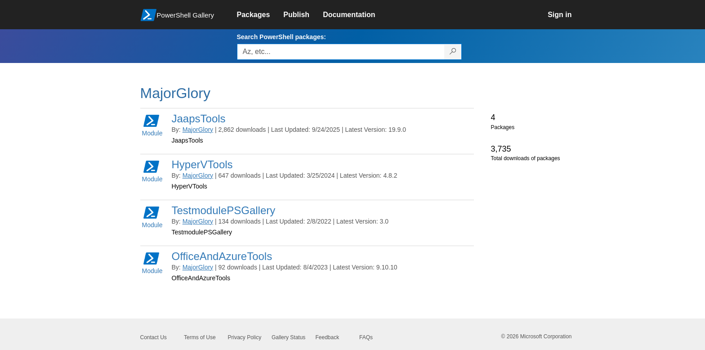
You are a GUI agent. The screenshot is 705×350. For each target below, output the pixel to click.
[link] (260, 15)
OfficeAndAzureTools (222, 256)
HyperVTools (202, 164)
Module (152, 125)
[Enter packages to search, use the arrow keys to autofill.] (341, 52)
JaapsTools (199, 118)
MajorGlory (198, 129)
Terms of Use (200, 337)
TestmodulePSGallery (224, 210)
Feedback (327, 337)
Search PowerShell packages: (281, 36)
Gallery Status (288, 337)
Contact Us (153, 337)
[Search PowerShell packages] (453, 52)
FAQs (366, 337)
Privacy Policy (245, 337)
